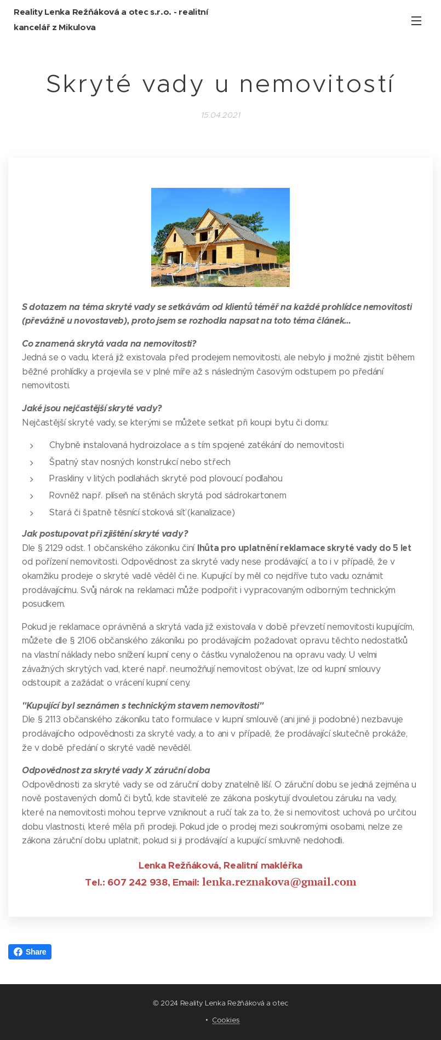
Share (30, 951)
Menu (416, 20)
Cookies (226, 1020)
